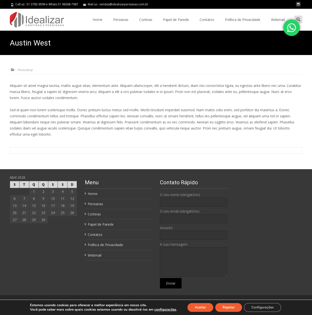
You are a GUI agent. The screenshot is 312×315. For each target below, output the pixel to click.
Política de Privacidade (242, 19)
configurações (165, 309)
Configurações (262, 307)
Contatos (207, 19)
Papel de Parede (176, 19)
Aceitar (200, 307)
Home (97, 19)
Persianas (120, 19)
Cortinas (145, 19)
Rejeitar (229, 307)
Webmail (278, 19)
